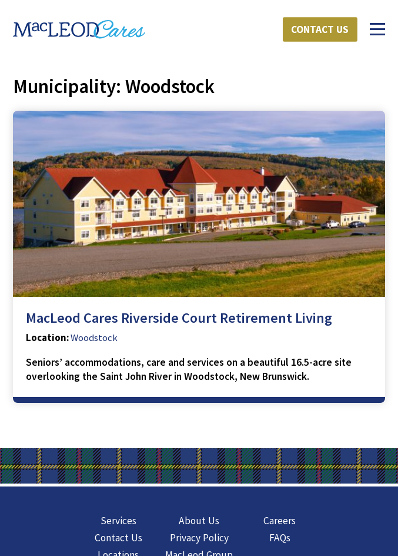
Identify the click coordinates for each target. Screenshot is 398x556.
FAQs (279, 537)
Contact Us (320, 29)
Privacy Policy (199, 537)
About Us (199, 520)
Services (118, 520)
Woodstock (94, 338)
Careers (279, 520)
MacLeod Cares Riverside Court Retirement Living (179, 318)
